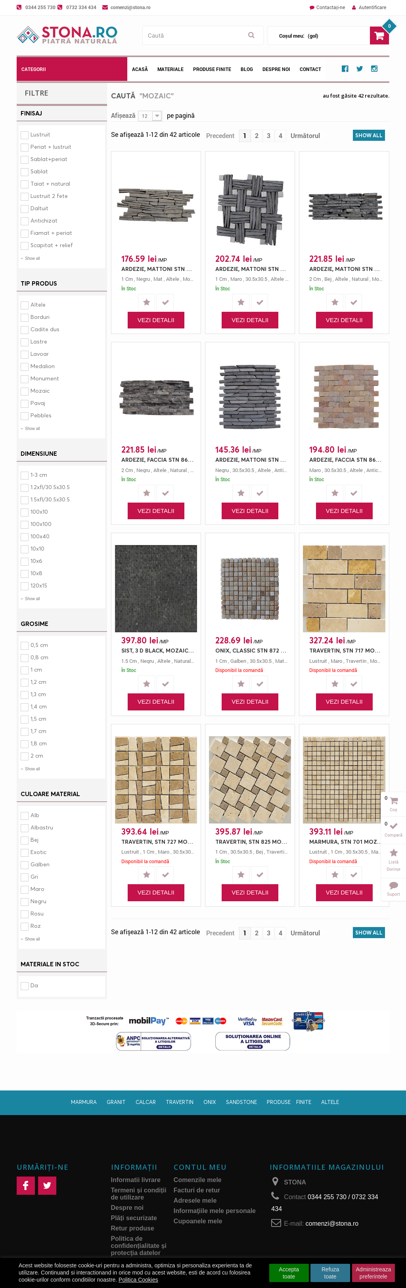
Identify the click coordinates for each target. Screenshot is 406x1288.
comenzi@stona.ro (131, 7)
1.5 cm (129, 660)
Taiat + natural (50, 183)
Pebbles (41, 415)
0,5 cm (39, 644)
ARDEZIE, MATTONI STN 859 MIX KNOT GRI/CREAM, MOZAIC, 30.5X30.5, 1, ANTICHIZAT (252, 268)
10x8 (36, 573)
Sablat (39, 171)
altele (172, 278)
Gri (34, 876)
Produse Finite (212, 69)
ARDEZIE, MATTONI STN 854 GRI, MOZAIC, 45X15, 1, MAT (158, 268)
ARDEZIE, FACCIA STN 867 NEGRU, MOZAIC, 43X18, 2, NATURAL (158, 459)
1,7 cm (38, 730)
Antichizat (44, 220)
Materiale (170, 69)
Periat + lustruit (51, 146)
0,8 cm (39, 657)
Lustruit (40, 134)
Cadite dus (45, 329)
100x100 (41, 523)
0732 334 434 (81, 7)
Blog (247, 69)
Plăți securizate (134, 1218)
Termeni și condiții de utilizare (139, 1194)
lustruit (318, 660)
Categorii (33, 69)
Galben (40, 864)
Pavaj (38, 402)
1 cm (36, 669)
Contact (310, 69)
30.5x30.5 (256, 278)
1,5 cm (38, 718)
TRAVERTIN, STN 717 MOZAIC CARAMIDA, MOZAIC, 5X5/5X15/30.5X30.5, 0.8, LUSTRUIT (346, 650)
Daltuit (39, 208)
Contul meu (200, 1167)
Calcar (146, 1102)
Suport (393, 894)
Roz (36, 925)
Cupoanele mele (198, 1221)
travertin (356, 660)
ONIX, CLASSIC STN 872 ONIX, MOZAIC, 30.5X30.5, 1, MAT (252, 650)
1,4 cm (39, 706)
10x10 (37, 548)
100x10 (39, 511)
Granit (116, 1102)
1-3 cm (39, 474)
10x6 (36, 560)
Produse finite (289, 1102)
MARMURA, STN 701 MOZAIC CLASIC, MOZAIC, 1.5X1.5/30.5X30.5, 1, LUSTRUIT (346, 841)
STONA (295, 1182)
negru (143, 278)
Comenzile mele (198, 1180)
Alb (35, 815)
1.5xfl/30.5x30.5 (50, 499)
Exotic (38, 851)
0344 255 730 (40, 7)
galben (238, 660)
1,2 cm (38, 681)
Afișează (123, 115)
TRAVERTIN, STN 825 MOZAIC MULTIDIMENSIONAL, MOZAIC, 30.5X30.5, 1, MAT (252, 841)
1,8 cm (39, 743)
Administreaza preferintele (373, 1273)
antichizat (286, 470)
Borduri (40, 316)
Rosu (37, 913)
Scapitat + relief (52, 245)
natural (360, 278)
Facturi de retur (197, 1190)
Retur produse (132, 1228)
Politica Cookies (138, 1279)
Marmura (84, 1102)
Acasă (140, 69)
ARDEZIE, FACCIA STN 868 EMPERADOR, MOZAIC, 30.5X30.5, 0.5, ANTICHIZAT (346, 459)
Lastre (39, 341)
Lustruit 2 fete (49, 195)
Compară (393, 835)
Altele (38, 304)
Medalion (43, 366)
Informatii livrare (136, 1180)
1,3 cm (38, 694)
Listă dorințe (393, 865)
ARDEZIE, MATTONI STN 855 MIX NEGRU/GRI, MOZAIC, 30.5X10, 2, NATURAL (346, 268)
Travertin (179, 1102)
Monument (45, 378)
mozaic (191, 278)
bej (327, 278)
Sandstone (241, 1102)
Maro (37, 888)
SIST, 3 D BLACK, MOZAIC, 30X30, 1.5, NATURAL (158, 650)
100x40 (40, 536)
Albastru (42, 827)
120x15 (39, 585)
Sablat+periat (49, 158)
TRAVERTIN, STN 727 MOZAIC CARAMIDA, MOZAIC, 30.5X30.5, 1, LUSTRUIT (158, 841)
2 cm (37, 755)
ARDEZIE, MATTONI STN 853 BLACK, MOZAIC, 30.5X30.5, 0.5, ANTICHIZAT (252, 459)
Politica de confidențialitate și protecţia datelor (139, 1245)
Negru (38, 901)
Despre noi (276, 69)
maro (236, 278)
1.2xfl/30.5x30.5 (50, 487)
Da (34, 985)
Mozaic (40, 390)
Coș (393, 809)
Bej (34, 839)
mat (158, 278)
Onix (209, 1102)
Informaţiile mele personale (215, 1210)
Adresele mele (195, 1200)
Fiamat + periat (51, 232)
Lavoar (40, 353)
